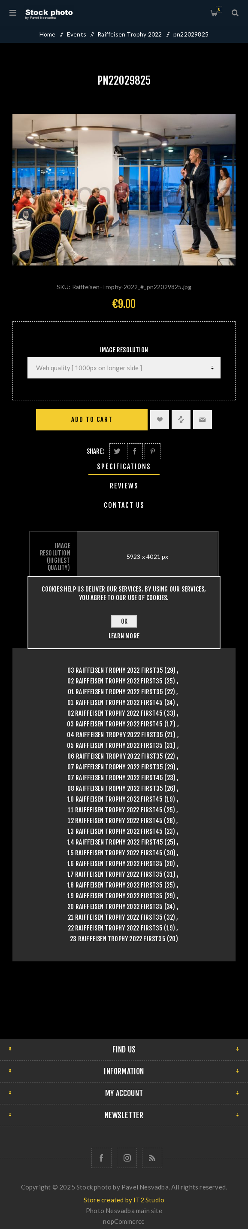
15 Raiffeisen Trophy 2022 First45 (115, 853)
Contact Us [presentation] (124, 505)
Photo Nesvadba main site (124, 1210)
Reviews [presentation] (124, 486)
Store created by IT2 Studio (124, 1200)
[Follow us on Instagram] (127, 1158)
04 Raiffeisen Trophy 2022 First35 (115, 735)
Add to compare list (181, 419)
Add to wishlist (159, 419)
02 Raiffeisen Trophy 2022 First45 (115, 713)
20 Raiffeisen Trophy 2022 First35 (115, 907)
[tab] (124, 466)
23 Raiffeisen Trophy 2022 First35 (118, 939)
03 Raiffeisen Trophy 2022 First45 (115, 724)
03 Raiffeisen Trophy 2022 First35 (115, 670)
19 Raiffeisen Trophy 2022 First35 (115, 896)
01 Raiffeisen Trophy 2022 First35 (115, 692)
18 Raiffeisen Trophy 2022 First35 (115, 885)
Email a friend (202, 419)
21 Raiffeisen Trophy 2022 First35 (115, 917)
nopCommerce (124, 1221)
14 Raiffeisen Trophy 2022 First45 (115, 842)
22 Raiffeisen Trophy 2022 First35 (115, 928)
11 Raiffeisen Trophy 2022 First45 (115, 810)
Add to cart (92, 419)
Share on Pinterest (152, 451)
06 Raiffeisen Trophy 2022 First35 (115, 756)
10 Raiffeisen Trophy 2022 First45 (115, 799)
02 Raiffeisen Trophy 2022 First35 (115, 681)
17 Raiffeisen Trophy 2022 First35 (115, 874)
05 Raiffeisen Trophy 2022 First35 (115, 745)
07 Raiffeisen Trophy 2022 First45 (115, 778)
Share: (95, 451)
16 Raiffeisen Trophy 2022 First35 (115, 864)
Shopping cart (219, 9)
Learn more (124, 636)
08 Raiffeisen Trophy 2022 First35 (115, 788)
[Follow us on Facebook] (101, 1158)
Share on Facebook (135, 451)
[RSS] (152, 1158)
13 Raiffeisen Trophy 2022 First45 (115, 831)
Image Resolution (124, 350)
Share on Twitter (117, 451)
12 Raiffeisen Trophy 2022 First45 (115, 821)
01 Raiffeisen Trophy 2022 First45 (115, 702)
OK (124, 621)
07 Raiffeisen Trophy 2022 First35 (115, 767)
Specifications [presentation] (124, 466)
